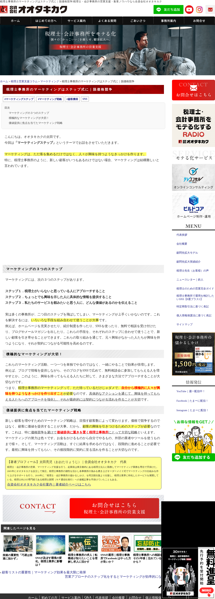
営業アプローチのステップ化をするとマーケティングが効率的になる (115, 576)
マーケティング (49, 81)
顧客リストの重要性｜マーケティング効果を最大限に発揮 (44, 572)
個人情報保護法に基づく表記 (193, 315)
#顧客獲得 (72, 99)
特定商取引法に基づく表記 (192, 306)
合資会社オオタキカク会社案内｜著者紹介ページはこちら (49, 484)
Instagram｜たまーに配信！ (192, 410)
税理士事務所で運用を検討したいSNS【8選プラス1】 (195, 297)
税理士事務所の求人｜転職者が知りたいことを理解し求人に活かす (82, 558)
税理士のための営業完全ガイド (195, 288)
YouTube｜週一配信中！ (190, 391)
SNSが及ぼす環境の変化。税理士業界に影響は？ (48, 561)
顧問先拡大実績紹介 (188, 261)
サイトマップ (184, 324)
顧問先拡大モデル (187, 252)
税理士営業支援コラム (24, 81)
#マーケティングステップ (18, 99)
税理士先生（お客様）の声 (192, 270)
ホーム (4, 81)
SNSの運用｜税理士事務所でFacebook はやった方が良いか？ (116, 558)
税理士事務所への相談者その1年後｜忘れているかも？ (148, 558)
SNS (85, 99)
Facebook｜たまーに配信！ (192, 400)
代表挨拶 (181, 234)
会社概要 (181, 243)
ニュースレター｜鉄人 (189, 279)
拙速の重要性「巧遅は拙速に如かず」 (17, 557)
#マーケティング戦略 (50, 99)
